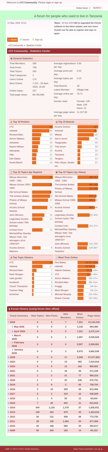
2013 (12, 412)
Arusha (58, 150)
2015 (12, 403)
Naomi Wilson (16, 146)
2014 (12, 407)
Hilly (11, 154)
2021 (12, 375)
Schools (59, 130)
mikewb (13, 130)
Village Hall (82, 89)
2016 (12, 398)
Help (75, 449)
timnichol (14, 294)
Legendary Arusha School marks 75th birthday (19, 222)
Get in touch (61, 138)
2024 (12, 361)
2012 (12, 416)
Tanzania (59, 154)
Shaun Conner (62, 298)
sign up (58, 2)
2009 (12, 430)
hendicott (14, 282)
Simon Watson (16, 138)
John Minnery (16, 215)
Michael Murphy (63, 294)
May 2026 (19, 326)
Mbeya (58, 134)
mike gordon (15, 278)
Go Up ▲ (99, 449)
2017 (12, 394)
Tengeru (59, 158)
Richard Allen (16, 134)
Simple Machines (32, 449)
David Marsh (15, 162)
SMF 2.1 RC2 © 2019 (14, 449)
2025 (12, 357)
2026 (12, 322)
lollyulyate (14, 150)
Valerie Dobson (63, 270)
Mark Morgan (16, 274)
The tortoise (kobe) (19, 196)
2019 (12, 384)
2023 (12, 366)
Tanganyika (61, 142)
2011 (12, 421)
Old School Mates (18, 192)
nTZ (11, 126)
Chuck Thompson (18, 286)
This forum (60, 146)
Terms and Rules (86, 449)
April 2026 (19, 331)
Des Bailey (15, 158)
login (48, 2)
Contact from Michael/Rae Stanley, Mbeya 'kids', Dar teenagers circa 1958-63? (20, 237)
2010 (12, 426)
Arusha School (62, 126)
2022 (12, 371)
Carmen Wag (16, 290)
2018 (12, 389)
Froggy (58, 286)
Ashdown (14, 142)
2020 (12, 380)
